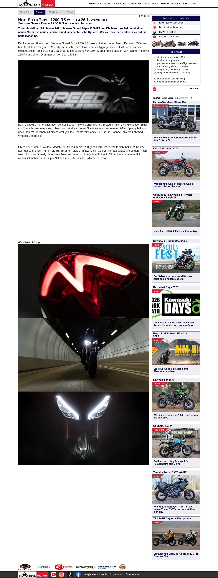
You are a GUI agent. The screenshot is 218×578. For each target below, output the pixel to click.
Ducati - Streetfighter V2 (171, 27)
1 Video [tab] (69, 12)
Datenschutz (132, 574)
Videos (107, 3)
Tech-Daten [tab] (25, 12)
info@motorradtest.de (95, 574)
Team (193, 3)
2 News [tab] (39, 12)
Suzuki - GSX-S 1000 (169, 36)
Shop (185, 3)
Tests (147, 3)
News (155, 3)
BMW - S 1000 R (167, 32)
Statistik (164, 3)
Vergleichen (119, 3)
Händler (175, 3)
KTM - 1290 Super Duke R (172, 23)
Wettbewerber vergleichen (176, 18)
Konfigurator (135, 3)
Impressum (116, 574)
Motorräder (95, 3)
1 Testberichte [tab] (54, 12)
